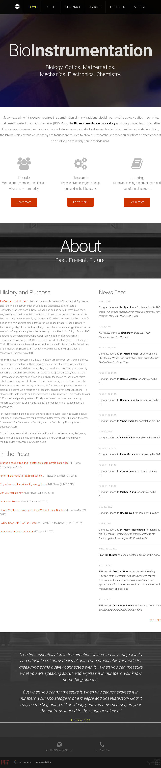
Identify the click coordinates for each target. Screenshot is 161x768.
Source (157, 762)
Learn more (24, 202)
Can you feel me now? (12, 492)
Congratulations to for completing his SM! (129, 421)
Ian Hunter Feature (10, 501)
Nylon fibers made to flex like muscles (21, 475)
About (80, 246)
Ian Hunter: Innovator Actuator (16, 531)
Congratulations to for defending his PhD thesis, (129, 312)
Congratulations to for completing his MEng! (129, 437)
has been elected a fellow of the (129, 554)
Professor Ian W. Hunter (13, 301)
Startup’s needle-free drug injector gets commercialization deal (34, 462)
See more (155, 620)
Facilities (117, 7)
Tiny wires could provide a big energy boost (24, 484)
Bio (80, 50)
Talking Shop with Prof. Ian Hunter (18, 523)
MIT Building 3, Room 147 (59, 749)
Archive (140, 7)
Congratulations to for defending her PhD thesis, (128, 358)
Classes (95, 7)
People (51, 7)
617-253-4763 (102, 749)
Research (72, 7)
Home (33, 7)
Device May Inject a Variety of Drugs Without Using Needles (32, 510)
